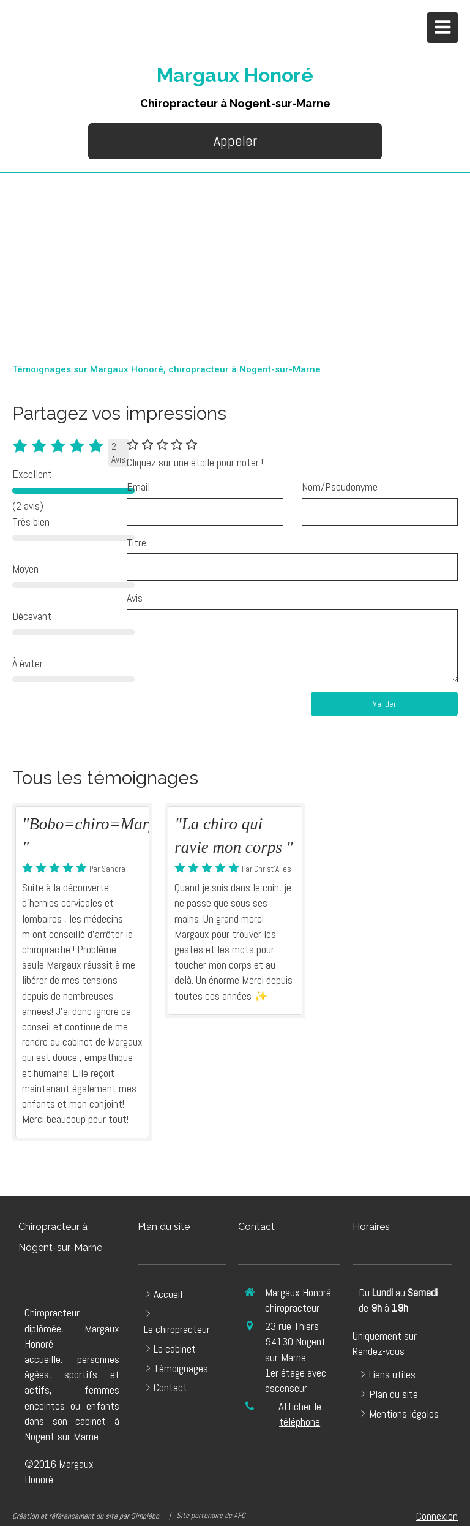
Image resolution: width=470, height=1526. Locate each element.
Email (138, 487)
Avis (135, 598)
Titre (136, 542)
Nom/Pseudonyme (340, 487)
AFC (239, 1515)
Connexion (437, 1516)
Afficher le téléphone (299, 1414)
